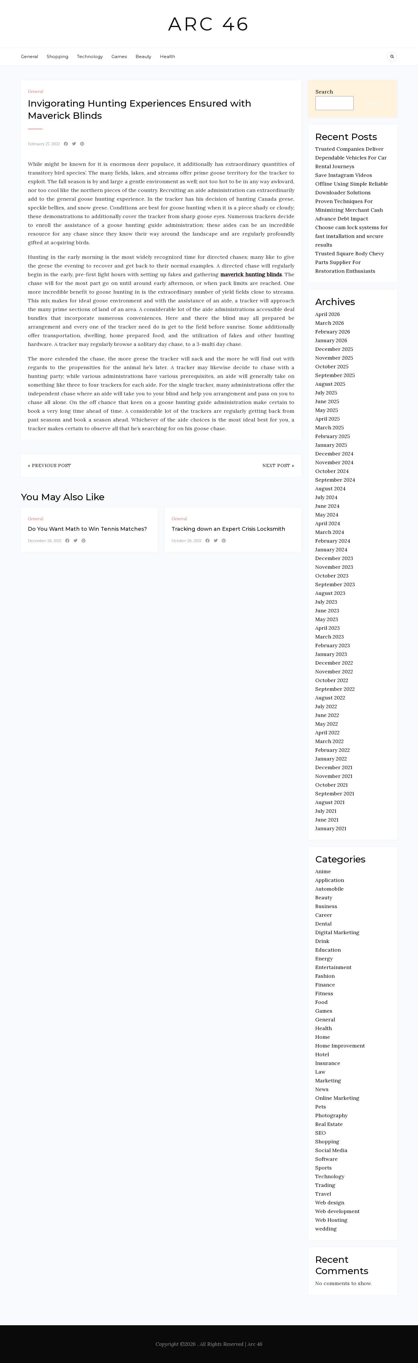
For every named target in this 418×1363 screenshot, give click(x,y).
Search (324, 91)
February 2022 (332, 750)
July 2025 (326, 392)
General (29, 56)
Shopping (57, 56)
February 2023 (332, 645)
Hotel (322, 1054)
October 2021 (331, 784)
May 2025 (326, 410)
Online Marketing (337, 1098)
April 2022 (327, 732)
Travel (323, 1193)
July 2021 (325, 811)
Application (329, 880)
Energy (324, 958)
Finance (325, 984)
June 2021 (326, 819)
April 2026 (327, 314)
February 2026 (332, 331)
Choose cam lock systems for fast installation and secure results (351, 236)
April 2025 (327, 418)
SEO (320, 1132)
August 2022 (330, 697)
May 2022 (326, 723)
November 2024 (334, 462)
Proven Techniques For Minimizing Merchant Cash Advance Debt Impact (349, 210)
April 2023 (327, 628)
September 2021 (334, 793)
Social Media (331, 1150)
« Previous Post (49, 465)
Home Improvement (340, 1045)
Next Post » (278, 465)
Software (326, 1159)
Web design (329, 1202)
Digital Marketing (337, 932)
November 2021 (333, 776)
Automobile (329, 888)
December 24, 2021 (44, 540)
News (322, 1089)
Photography (331, 1115)
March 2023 (329, 636)
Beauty (143, 56)
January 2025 (331, 445)
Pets (320, 1106)
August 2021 (330, 802)
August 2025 (330, 384)
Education (328, 949)
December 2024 (334, 453)
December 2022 (334, 662)
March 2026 (329, 323)
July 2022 (326, 706)
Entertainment (333, 967)
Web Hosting (331, 1220)
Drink (322, 941)
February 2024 (332, 540)
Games (119, 56)
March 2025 (329, 427)
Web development (337, 1211)
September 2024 (335, 479)
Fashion (325, 976)
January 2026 (331, 340)
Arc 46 (209, 24)
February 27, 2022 (44, 143)
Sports (323, 1167)
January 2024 (331, 549)
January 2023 (331, 654)
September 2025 (335, 375)
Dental (323, 923)
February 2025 (332, 436)
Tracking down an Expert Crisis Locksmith (228, 529)
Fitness (324, 993)
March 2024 (329, 532)
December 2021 (333, 767)
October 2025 (332, 366)
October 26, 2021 (186, 540)
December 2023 (334, 558)
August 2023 (330, 593)
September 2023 (335, 584)
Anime (323, 871)
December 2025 (334, 349)
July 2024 (326, 497)
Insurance (327, 1063)
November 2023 (334, 567)
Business (326, 906)
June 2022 (327, 715)
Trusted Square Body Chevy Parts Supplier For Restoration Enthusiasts (349, 262)
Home (322, 1037)
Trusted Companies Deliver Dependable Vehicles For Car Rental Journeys (351, 158)
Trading (325, 1185)
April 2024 (327, 523)
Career (323, 915)
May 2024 (326, 514)
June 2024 (327, 506)
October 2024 (332, 471)
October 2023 (332, 575)
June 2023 (327, 610)
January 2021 (330, 828)
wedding (326, 1228)
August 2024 (330, 488)
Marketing (328, 1080)
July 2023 (326, 601)
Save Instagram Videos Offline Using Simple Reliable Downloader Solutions (351, 184)
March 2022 (329, 741)
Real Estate (329, 1124)
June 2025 (327, 401)
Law (320, 1071)
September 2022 (335, 689)
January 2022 (331, 758)
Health (167, 56)
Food (321, 1002)
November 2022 (334, 671)
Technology (90, 56)
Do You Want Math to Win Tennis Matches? (87, 529)
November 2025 (334, 357)
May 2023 (326, 619)
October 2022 (331, 680)
